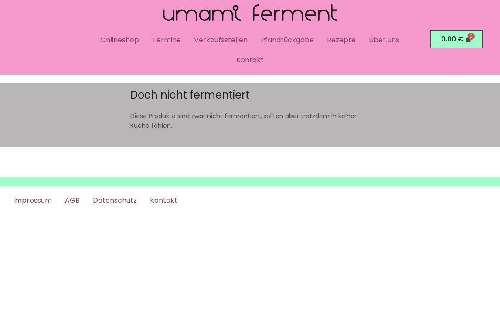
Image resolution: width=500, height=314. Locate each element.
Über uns (384, 40)
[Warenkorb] (456, 39)
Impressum (32, 200)
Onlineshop (119, 40)
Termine (166, 40)
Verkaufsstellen (221, 40)
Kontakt (250, 60)
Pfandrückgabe (287, 40)
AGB (72, 200)
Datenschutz (115, 200)
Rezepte (341, 40)
